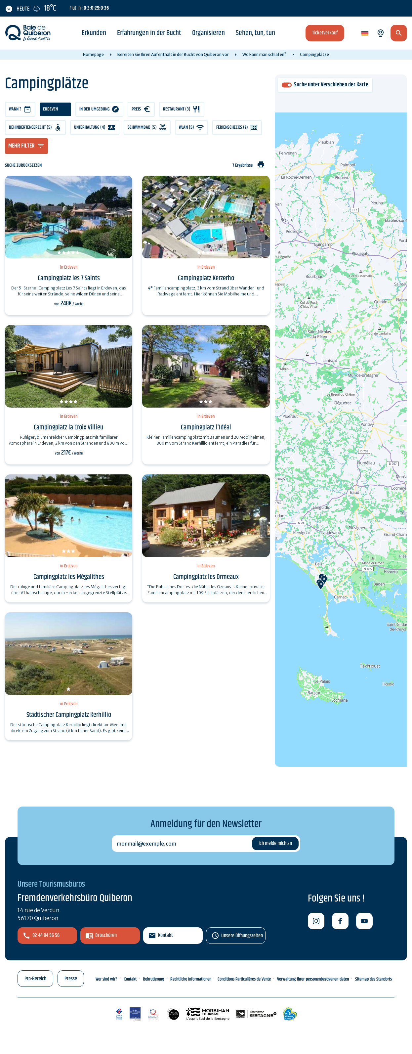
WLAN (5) (186, 127)
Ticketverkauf (325, 33)
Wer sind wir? (106, 979)
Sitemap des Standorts (373, 979)
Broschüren (106, 935)
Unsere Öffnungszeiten (242, 936)
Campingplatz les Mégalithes (68, 577)
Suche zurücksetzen (23, 165)
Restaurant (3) (176, 109)
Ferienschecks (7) (232, 127)
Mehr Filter (21, 146)
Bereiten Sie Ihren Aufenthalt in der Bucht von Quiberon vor (173, 54)
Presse (70, 979)
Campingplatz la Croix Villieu (68, 427)
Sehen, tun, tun (255, 33)
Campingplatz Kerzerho (206, 278)
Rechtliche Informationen (190, 979)
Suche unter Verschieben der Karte (331, 84)
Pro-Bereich (35, 979)
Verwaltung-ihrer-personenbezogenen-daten (313, 979)
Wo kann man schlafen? (264, 54)
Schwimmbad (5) (142, 127)
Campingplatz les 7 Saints (69, 278)
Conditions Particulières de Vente (244, 979)
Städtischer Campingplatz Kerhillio (68, 715)
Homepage (93, 54)
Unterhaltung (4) (89, 127)
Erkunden (94, 33)
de (364, 33)
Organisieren (208, 33)
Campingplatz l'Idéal (206, 427)
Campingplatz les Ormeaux (206, 577)
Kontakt (165, 935)
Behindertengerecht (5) (30, 127)
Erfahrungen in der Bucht (149, 33)
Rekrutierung (153, 979)
